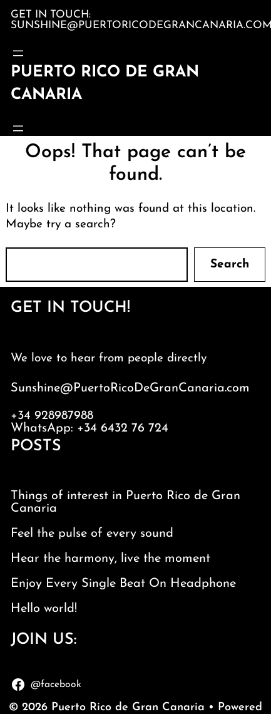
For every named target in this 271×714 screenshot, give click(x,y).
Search (229, 265)
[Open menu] (18, 53)
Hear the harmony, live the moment (110, 558)
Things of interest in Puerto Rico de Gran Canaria (125, 502)
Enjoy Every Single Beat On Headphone (123, 583)
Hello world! (44, 609)
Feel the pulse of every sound (92, 533)
